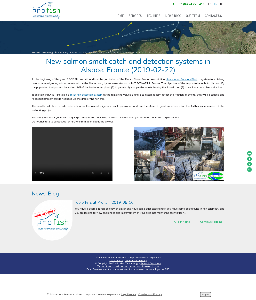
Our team (193, 16)
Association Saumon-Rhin (181, 105)
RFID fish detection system (86, 120)
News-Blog (45, 219)
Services (135, 16)
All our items (182, 247)
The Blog (63, 78)
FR (209, 4)
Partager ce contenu (249, 169)
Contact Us (213, 16)
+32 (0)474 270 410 (188, 4)
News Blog (173, 16)
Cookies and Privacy (136, 286)
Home (119, 16)
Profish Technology (43, 78)
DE (221, 4)
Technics (153, 16)
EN (215, 4)
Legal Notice (116, 286)
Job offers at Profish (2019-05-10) (105, 228)
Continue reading (211, 247)
